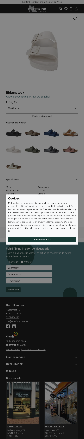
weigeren (36, 225)
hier (10, 222)
